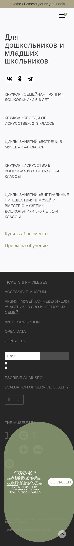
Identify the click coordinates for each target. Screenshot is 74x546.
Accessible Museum (25, 292)
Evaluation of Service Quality (37, 387)
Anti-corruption (22, 322)
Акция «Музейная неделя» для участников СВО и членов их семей (37, 306)
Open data (15, 331)
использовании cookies (22, 483)
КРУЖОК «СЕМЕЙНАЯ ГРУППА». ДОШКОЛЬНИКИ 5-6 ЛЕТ (35, 97)
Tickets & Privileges (26, 282)
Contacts (15, 341)
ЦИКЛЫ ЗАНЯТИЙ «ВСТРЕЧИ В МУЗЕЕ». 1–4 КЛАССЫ (33, 144)
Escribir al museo (23, 378)
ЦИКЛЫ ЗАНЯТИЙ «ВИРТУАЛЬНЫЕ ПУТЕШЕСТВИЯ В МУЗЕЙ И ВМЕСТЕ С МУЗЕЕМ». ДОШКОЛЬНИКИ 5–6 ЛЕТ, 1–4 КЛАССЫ (37, 206)
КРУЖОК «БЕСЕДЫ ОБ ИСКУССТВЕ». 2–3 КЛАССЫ (30, 120)
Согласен (60, 482)
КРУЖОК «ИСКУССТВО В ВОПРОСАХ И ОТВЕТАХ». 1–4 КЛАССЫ (32, 171)
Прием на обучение (26, 245)
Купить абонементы (26, 233)
